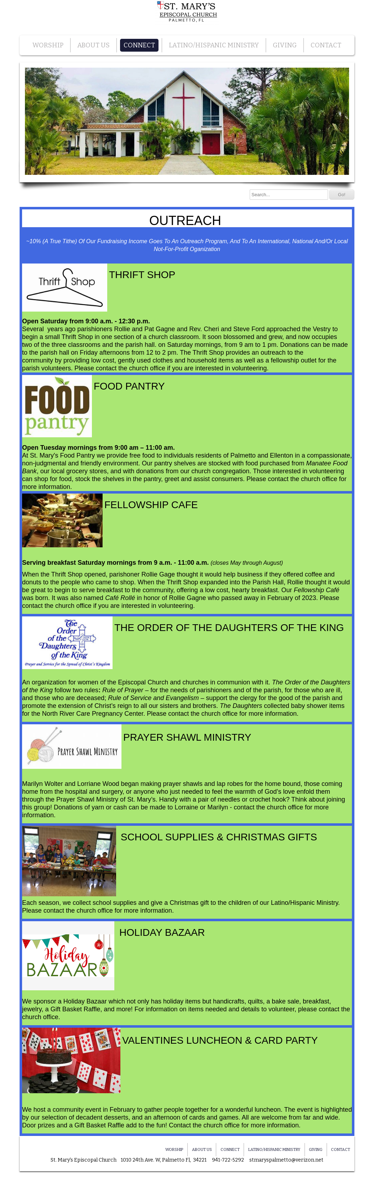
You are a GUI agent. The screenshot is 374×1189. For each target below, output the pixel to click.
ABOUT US (93, 45)
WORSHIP (47, 45)
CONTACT (326, 45)
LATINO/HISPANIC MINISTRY (214, 45)
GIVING (285, 45)
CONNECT (139, 45)
